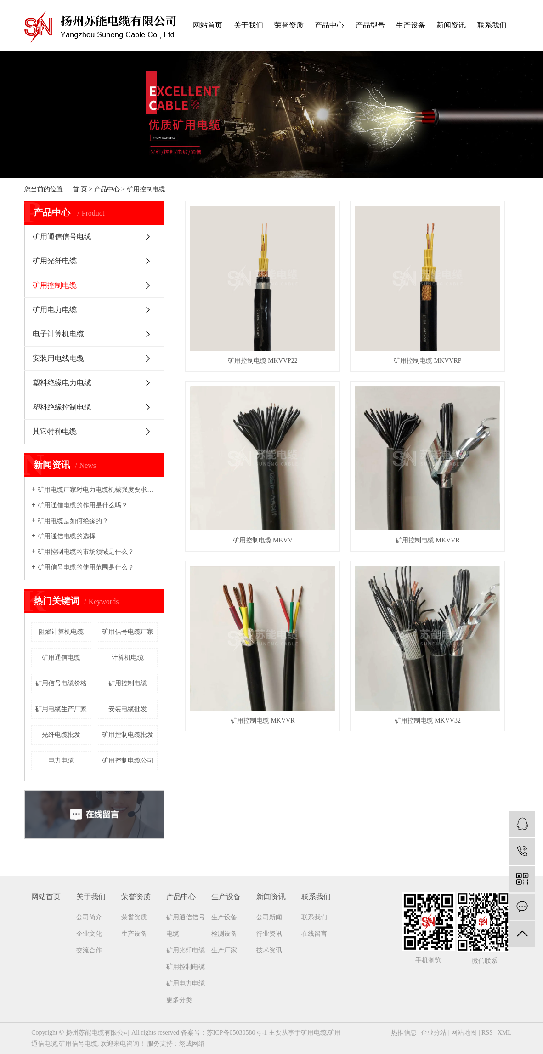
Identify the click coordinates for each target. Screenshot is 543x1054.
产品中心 (329, 25)
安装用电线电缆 (58, 358)
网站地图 (464, 1032)
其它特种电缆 (55, 431)
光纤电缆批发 (61, 734)
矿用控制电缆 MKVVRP (351, 310)
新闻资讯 (451, 25)
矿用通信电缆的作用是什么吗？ (83, 505)
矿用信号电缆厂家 (127, 631)
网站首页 (207, 25)
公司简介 (89, 917)
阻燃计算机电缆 (61, 631)
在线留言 (314, 933)
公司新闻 (269, 917)
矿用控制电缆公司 (127, 760)
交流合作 (89, 950)
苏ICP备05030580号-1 (237, 1032)
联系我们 (492, 25)
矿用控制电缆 (146, 189)
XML (505, 1032)
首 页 (80, 189)
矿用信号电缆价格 (61, 683)
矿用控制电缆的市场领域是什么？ (86, 551)
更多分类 (179, 1000)
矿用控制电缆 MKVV (466, 310)
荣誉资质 (289, 25)
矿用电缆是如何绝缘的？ (73, 521)
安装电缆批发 (127, 709)
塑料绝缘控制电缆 (62, 407)
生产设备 (410, 25)
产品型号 (370, 25)
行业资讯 (269, 933)
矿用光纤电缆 (55, 261)
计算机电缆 (128, 657)
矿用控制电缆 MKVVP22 (237, 310)
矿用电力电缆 (55, 309)
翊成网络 (192, 1043)
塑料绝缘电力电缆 (62, 383)
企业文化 (89, 933)
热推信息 (404, 1032)
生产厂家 (224, 950)
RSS (487, 1032)
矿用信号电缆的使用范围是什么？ (86, 567)
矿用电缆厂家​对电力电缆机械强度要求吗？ (98, 489)
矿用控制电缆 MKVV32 (466, 439)
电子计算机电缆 (58, 334)
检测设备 (224, 933)
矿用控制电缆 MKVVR (237, 439)
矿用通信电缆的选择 (67, 536)
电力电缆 (61, 760)
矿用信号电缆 (78, 1043)
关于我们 (248, 25)
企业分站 (434, 1032)
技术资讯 (269, 950)
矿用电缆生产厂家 (61, 709)
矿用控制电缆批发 (127, 734)
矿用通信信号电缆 (62, 236)
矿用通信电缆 (61, 657)
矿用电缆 (314, 1032)
